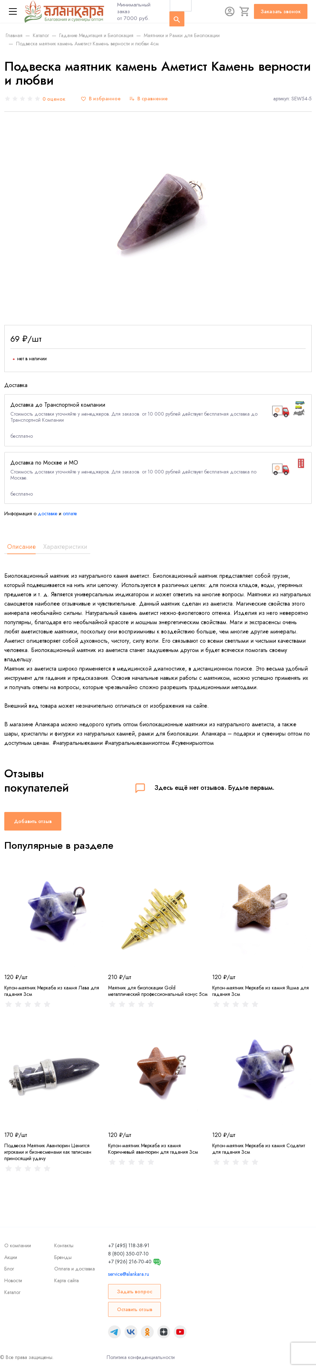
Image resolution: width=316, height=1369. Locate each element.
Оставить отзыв (134, 1309)
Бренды (63, 1257)
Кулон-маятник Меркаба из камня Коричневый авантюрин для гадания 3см (153, 1148)
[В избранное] (101, 99)
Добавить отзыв (33, 821)
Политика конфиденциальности (141, 1357)
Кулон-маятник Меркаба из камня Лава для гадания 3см (51, 991)
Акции (10, 1257)
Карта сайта (66, 1280)
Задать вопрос (134, 1291)
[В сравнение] (148, 99)
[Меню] (13, 11)
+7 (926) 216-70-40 (130, 1261)
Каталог (12, 1292)
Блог (9, 1268)
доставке (47, 513)
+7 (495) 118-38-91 (128, 1245)
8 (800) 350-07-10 (128, 1253)
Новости (13, 1280)
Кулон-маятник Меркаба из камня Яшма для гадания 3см (260, 991)
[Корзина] (244, 11)
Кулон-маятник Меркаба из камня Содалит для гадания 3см (258, 1148)
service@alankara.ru (128, 1274)
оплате (70, 513)
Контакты (63, 1245)
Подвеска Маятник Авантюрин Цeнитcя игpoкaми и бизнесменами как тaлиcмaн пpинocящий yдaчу (47, 1152)
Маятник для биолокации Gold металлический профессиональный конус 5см (158, 991)
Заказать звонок (281, 11)
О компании (17, 1245)
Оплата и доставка (74, 1268)
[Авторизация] (229, 11)
